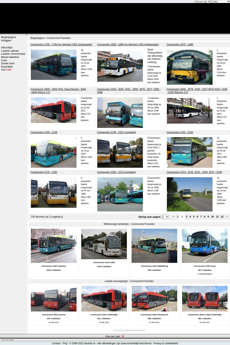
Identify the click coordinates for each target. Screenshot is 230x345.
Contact (56, 343)
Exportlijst (7, 66)
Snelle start (7, 63)
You (6, 69)
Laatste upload (10, 50)
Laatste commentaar (13, 53)
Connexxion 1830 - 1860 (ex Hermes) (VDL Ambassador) (128, 44)
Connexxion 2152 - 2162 (180, 132)
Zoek (4, 60)
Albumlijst (6, 47)
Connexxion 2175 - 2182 (44, 172)
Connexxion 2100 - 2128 (44, 132)
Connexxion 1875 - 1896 (180, 44)
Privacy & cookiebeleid (165, 343)
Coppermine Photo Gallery (134, 330)
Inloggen (6, 40)
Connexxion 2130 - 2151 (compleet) (116, 132)
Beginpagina (8, 37)
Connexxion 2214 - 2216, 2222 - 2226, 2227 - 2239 (194, 172)
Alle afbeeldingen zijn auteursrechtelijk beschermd (124, 343)
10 (212, 216)
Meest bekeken (10, 57)
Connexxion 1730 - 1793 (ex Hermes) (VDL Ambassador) (61, 44)
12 (222, 216)
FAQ (65, 343)
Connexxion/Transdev (58, 38)
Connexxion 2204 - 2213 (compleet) (116, 172)
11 (217, 216)
